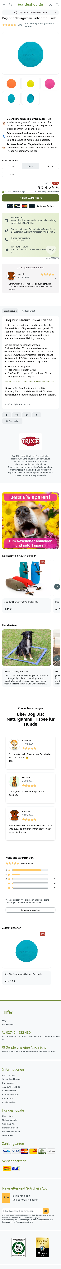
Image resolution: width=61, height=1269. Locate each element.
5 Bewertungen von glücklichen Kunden (39, 25)
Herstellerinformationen (17, 404)
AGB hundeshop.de (11, 1086)
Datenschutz (8, 1083)
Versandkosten (53, 192)
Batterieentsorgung (11, 1094)
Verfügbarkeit (28, 311)
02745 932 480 (17, 240)
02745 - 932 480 (16, 1032)
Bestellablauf (8, 1024)
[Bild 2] (11, 83)
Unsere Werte (8, 1116)
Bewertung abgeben (30, 910)
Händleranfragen (10, 1127)
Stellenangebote (9, 1120)
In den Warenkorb (30, 197)
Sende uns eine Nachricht (24, 1047)
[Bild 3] (30, 83)
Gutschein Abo (9, 1124)
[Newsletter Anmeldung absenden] (46, 1211)
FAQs (4, 1020)
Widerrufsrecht (9, 1090)
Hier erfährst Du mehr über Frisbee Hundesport (29, 381)
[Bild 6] (30, 98)
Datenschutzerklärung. (24, 1222)
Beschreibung (10, 311)
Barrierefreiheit (9, 1102)
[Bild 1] (30, 53)
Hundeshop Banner (11, 1131)
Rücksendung (8, 1075)
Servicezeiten (8, 1135)
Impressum (7, 1098)
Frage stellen (12, 421)
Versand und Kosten (11, 1079)
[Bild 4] (50, 83)
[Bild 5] (11, 98)
